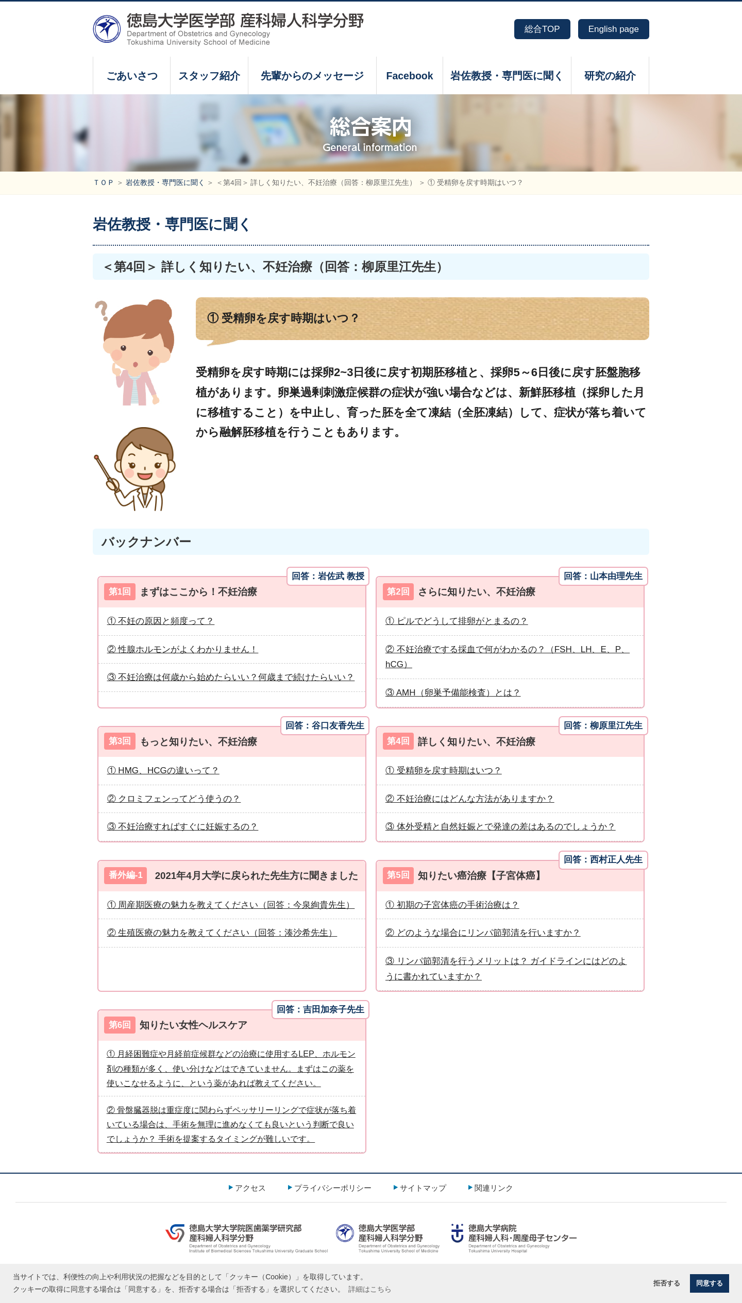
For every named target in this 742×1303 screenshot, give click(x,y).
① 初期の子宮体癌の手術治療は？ (452, 905)
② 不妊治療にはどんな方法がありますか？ (469, 799)
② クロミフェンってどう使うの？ (174, 799)
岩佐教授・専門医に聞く (507, 75)
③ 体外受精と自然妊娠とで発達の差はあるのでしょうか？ (500, 827)
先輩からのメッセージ (312, 75)
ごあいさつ (132, 75)
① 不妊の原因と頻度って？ (161, 621)
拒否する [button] (666, 1283)
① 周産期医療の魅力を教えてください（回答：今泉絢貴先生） (231, 905)
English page (613, 29)
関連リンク (494, 1188)
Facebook (409, 75)
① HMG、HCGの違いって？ (163, 770)
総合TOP (542, 29)
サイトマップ (423, 1188)
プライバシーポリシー (333, 1188)
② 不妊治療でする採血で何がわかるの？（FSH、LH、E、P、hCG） (507, 657)
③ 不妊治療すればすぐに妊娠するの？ (183, 827)
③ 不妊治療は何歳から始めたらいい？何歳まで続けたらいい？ (231, 677)
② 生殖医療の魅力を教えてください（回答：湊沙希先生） (222, 933)
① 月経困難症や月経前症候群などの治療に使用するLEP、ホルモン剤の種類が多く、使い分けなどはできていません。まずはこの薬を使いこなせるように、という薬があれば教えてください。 (231, 1068)
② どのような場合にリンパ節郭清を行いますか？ (483, 933)
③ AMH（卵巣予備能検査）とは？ (453, 693)
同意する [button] (709, 1283)
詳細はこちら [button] (370, 1289)
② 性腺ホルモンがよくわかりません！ (183, 649)
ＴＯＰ (103, 183)
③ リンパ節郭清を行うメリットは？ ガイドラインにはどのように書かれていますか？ (506, 969)
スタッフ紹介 (209, 75)
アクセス (250, 1188)
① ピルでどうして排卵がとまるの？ (456, 621)
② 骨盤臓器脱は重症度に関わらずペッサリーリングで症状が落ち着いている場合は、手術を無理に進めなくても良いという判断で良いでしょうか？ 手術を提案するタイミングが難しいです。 (231, 1124)
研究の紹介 (610, 75)
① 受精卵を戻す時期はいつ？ (443, 770)
